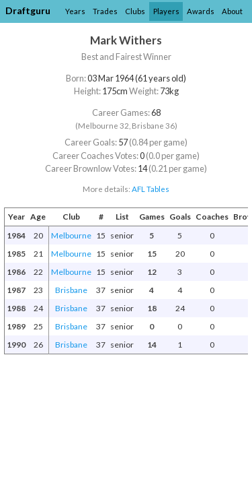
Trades (105, 11)
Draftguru (27, 10)
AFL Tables (150, 189)
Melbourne (71, 235)
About (232, 11)
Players (166, 11)
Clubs (135, 11)
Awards (200, 11)
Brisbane (71, 290)
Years (75, 11)
